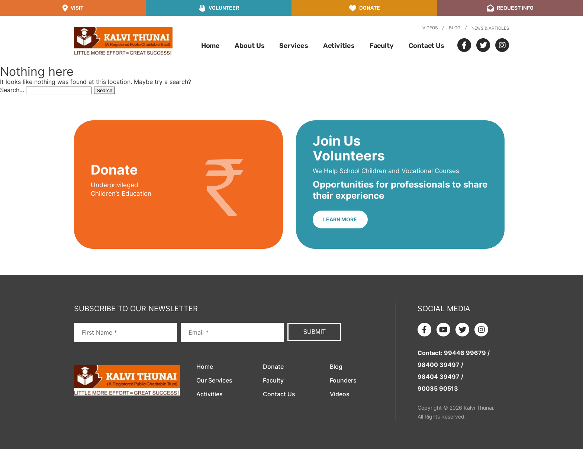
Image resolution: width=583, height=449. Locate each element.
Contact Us (426, 45)
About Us (249, 45)
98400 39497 (439, 364)
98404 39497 (439, 376)
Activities (339, 45)
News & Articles (490, 28)
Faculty (382, 45)
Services (293, 45)
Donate (273, 366)
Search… (12, 90)
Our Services (214, 380)
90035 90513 (438, 388)
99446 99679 (465, 353)
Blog (454, 27)
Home (210, 45)
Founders (343, 380)
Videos (430, 27)
